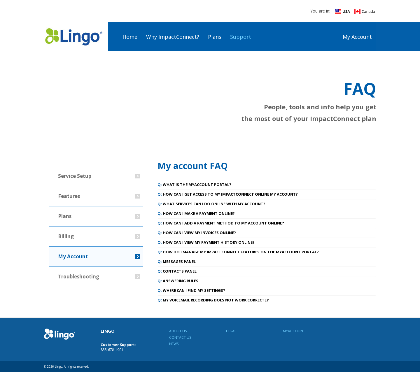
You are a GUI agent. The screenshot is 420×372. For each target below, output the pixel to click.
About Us (178, 331)
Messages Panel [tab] (177, 261)
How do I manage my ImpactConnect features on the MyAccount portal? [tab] (238, 252)
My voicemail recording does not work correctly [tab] (213, 300)
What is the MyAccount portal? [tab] (194, 184)
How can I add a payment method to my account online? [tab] (221, 223)
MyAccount (294, 331)
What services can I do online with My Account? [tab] (211, 203)
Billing (66, 236)
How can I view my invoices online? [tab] (197, 232)
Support (240, 36)
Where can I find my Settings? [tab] (191, 290)
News (173, 343)
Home (130, 36)
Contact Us (180, 337)
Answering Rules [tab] (178, 280)
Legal (231, 331)
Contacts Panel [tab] (177, 271)
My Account (357, 36)
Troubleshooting (78, 276)
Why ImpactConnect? (172, 36)
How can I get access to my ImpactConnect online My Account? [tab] (228, 194)
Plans (214, 36)
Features (69, 196)
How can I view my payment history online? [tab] (206, 242)
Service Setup (74, 176)
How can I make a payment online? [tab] (196, 213)
